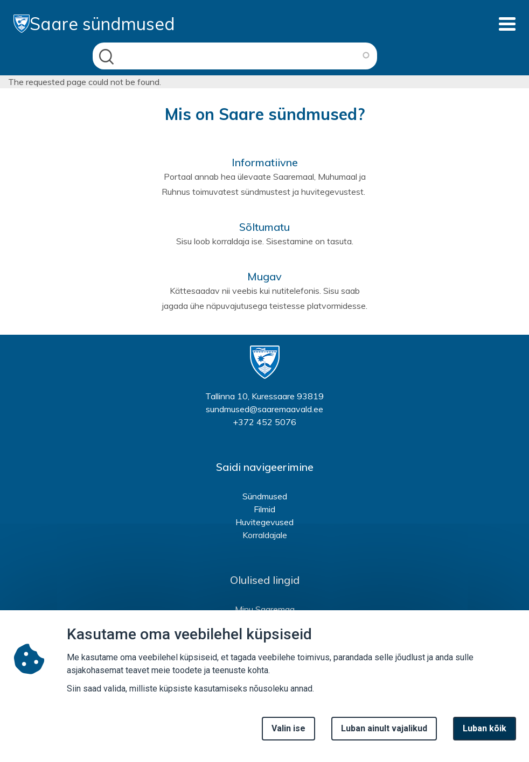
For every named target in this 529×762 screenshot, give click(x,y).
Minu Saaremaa (265, 609)
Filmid (264, 509)
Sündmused (264, 496)
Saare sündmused (94, 23)
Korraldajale (264, 535)
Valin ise (288, 736)
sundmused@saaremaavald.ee (264, 409)
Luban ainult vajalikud (384, 736)
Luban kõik (484, 736)
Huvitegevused (264, 522)
